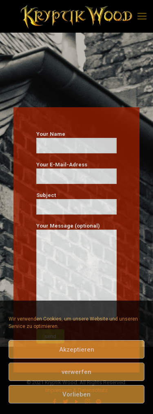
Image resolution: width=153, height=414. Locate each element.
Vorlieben (76, 394)
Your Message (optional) (76, 271)
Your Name (76, 142)
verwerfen (76, 372)
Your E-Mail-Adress (76, 173)
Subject (76, 203)
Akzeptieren (76, 349)
